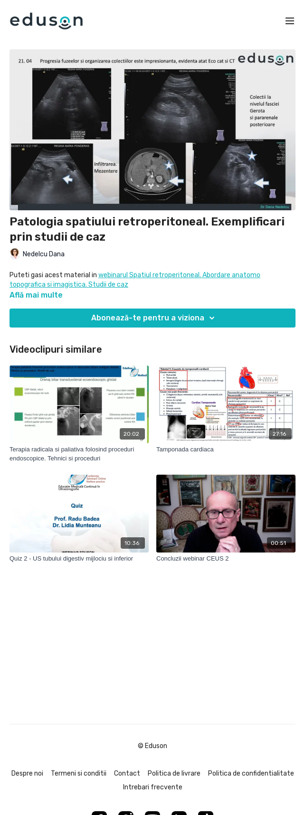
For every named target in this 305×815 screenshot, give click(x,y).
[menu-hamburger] (289, 21)
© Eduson (152, 746)
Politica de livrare (174, 773)
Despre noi (27, 773)
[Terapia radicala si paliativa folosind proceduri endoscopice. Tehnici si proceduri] (79, 454)
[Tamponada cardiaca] (225, 449)
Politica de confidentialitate (251, 773)
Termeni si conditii (78, 773)
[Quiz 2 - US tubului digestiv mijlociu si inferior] (79, 558)
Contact (127, 773)
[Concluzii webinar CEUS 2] (225, 558)
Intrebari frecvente (152, 787)
